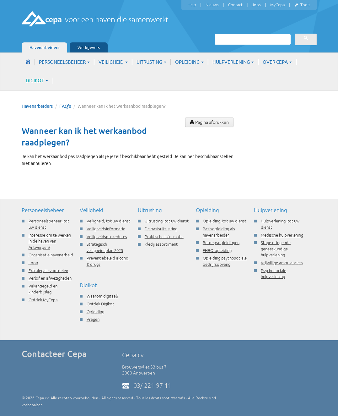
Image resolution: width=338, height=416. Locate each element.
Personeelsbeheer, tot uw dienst (49, 224)
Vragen (93, 319)
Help (192, 5)
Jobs (256, 5)
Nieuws (212, 5)
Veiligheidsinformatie (106, 229)
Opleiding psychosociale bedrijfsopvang (225, 261)
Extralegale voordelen (48, 270)
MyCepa (277, 5)
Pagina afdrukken (209, 122)
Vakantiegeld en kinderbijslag (43, 289)
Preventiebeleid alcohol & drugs (108, 261)
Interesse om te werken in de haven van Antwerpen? (50, 241)
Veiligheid (113, 62)
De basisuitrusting (161, 229)
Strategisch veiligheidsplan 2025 (105, 247)
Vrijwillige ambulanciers (282, 262)
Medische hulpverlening (282, 235)
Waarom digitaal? (102, 296)
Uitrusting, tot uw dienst (167, 221)
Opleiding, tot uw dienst (224, 221)
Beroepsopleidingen (221, 242)
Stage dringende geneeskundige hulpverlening (276, 248)
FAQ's (65, 106)
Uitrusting (151, 62)
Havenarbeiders (44, 47)
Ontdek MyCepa (43, 300)
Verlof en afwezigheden (50, 278)
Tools (302, 5)
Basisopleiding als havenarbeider (219, 232)
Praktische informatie (164, 236)
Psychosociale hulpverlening (273, 273)
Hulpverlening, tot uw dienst (280, 224)
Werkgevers (89, 47)
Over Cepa (277, 62)
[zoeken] (252, 39)
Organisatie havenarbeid (51, 255)
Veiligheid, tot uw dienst (108, 221)
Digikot (37, 80)
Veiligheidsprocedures (107, 236)
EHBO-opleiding (217, 250)
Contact (235, 5)
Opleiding (189, 62)
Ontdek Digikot (100, 304)
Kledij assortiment (161, 244)
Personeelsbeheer (64, 62)
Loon (33, 262)
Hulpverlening (233, 62)
